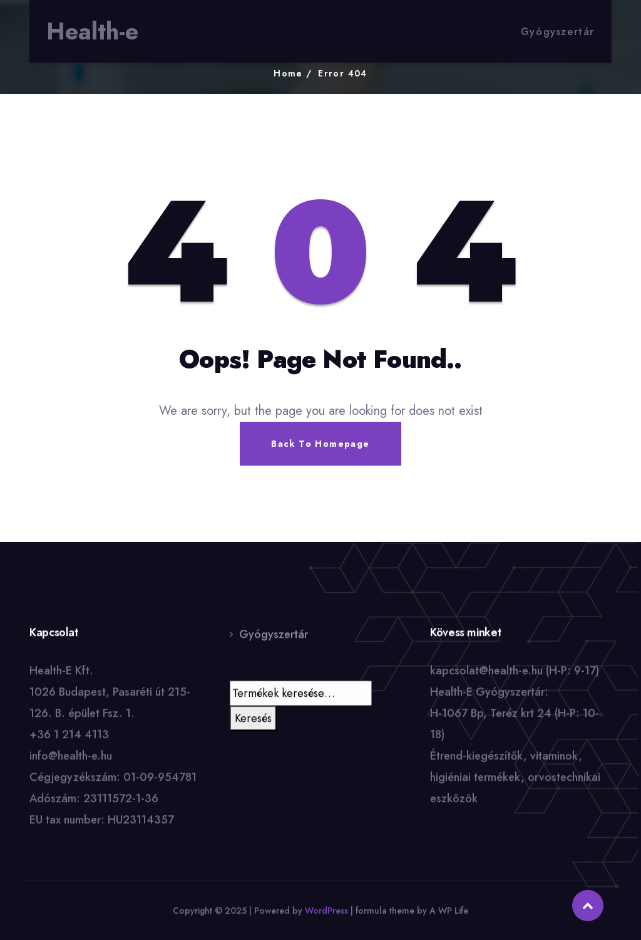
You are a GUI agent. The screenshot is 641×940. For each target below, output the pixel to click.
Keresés (253, 719)
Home (288, 73)
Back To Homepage (320, 443)
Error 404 (342, 73)
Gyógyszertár (558, 32)
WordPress (326, 910)
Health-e (92, 31)
